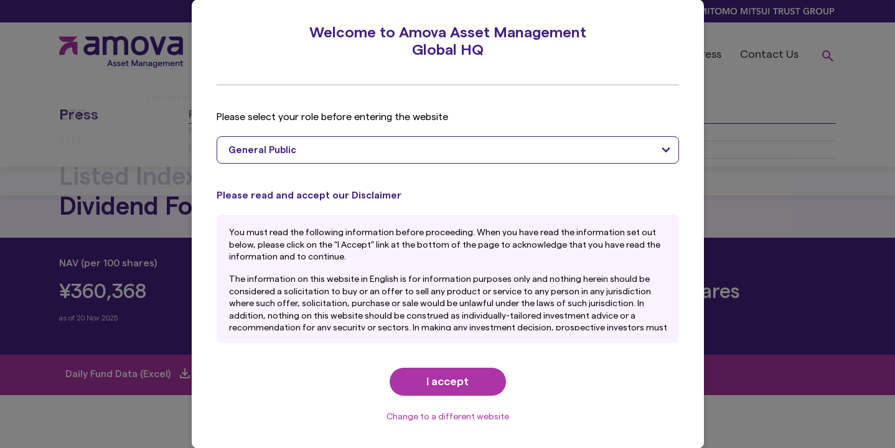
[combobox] (448, 150)
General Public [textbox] (262, 150)
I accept (447, 381)
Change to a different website (448, 417)
